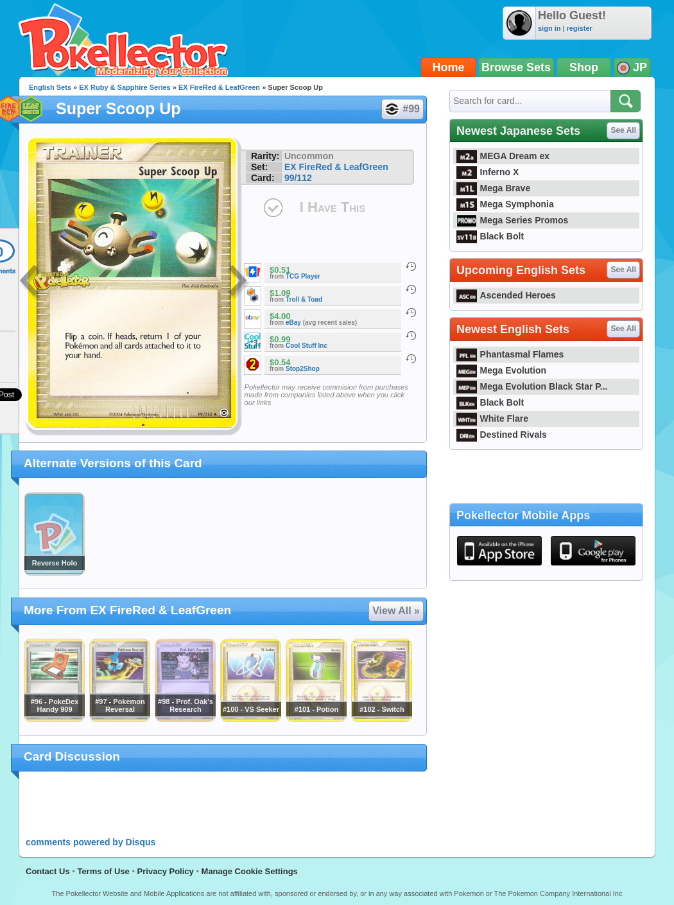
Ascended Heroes (506, 295)
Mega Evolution (501, 370)
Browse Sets (516, 67)
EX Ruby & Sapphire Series (124, 87)
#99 (402, 109)
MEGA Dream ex (502, 156)
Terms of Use (103, 871)
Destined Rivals (501, 434)
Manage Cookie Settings (250, 871)
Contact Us (48, 871)
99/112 (298, 178)
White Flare (492, 418)
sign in (549, 28)
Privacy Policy (165, 871)
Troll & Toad (304, 299)
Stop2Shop (303, 368)
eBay (293, 322)
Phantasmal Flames (510, 354)
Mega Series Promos (512, 220)
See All (623, 130)
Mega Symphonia (505, 204)
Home (449, 67)
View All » (396, 610)
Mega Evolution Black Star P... (532, 386)
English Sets (50, 87)
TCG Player (303, 276)
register (579, 28)
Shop (583, 67)
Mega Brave (493, 188)
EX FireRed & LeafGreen (219, 87)
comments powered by (90, 842)
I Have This (332, 207)
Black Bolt (490, 236)
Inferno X (487, 172)
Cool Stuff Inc (306, 345)
